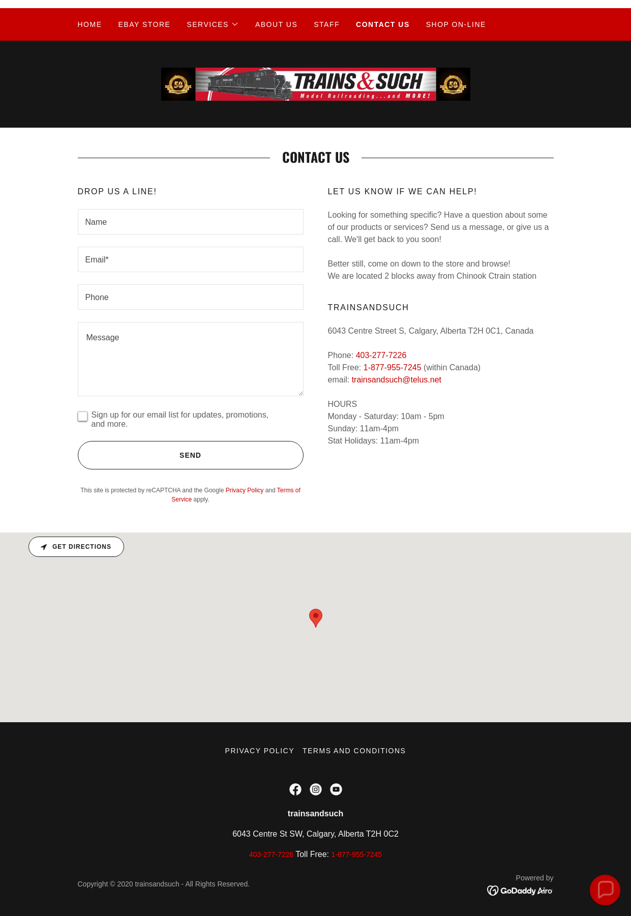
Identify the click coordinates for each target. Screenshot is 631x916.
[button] (213, 24)
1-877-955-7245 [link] (393, 367)
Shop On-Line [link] (456, 24)
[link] (315, 83)
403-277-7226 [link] (381, 355)
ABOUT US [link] (276, 24)
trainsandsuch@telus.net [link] (396, 379)
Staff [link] (327, 24)
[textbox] (191, 221)
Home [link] (90, 24)
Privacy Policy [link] (245, 490)
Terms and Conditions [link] (354, 751)
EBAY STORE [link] (144, 24)
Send (139, 455)
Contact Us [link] (383, 24)
